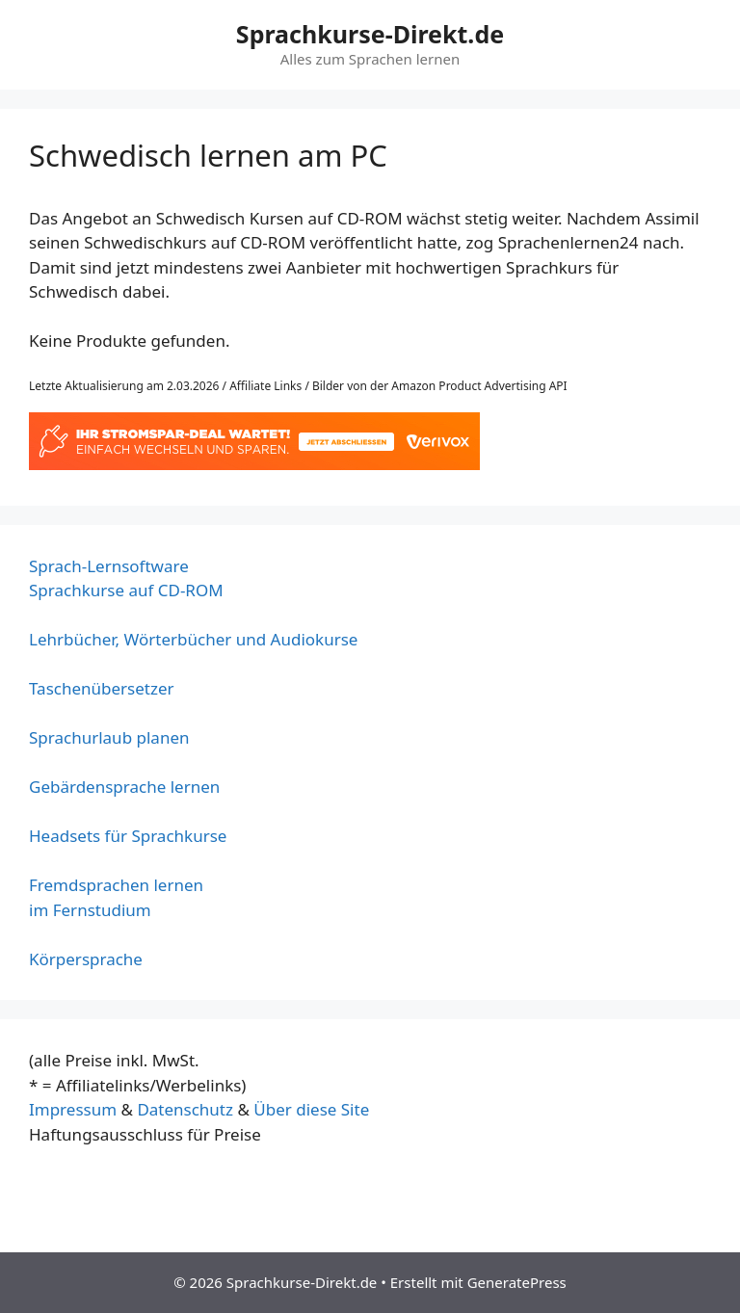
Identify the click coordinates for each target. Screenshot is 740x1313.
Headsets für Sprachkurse (127, 836)
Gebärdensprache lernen (124, 786)
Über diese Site (311, 1109)
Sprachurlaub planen (109, 737)
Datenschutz (185, 1109)
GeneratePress (517, 1282)
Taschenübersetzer (101, 688)
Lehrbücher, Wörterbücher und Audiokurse (193, 639)
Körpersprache (86, 959)
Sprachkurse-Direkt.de (370, 33)
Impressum (73, 1109)
